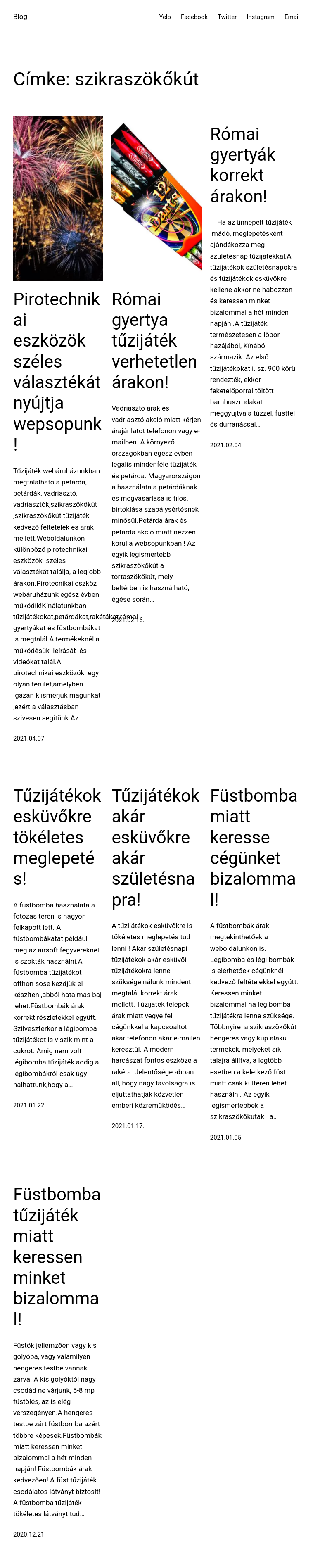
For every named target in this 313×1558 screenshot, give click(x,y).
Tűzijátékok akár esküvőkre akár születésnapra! (155, 848)
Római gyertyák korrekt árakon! (242, 165)
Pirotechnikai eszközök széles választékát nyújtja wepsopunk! (57, 372)
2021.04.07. (29, 738)
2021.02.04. (226, 445)
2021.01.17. (127, 1126)
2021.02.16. (127, 620)
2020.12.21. (29, 1534)
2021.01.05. (226, 1137)
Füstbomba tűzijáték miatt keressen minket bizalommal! (57, 1256)
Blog (20, 16)
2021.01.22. (29, 1105)
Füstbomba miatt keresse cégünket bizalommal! (254, 848)
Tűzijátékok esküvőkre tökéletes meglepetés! (57, 837)
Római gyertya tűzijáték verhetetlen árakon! (154, 341)
